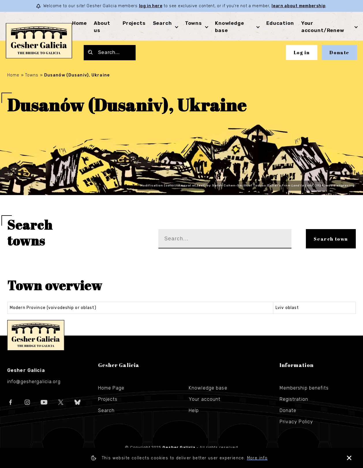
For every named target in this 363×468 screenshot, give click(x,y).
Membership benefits (304, 388)
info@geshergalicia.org (34, 381)
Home (79, 23)
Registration (294, 399)
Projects (134, 23)
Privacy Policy (296, 421)
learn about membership (298, 5)
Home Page (111, 388)
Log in (302, 52)
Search (162, 23)
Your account (204, 399)
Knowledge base (208, 388)
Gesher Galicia (35, 335)
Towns (193, 23)
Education (280, 23)
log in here (150, 5)
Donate (339, 52)
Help (194, 410)
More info (257, 458)
